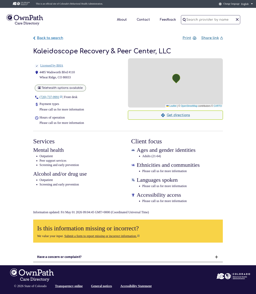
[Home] (24, 19)
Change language (231, 3)
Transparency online (69, 286)
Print (190, 38)
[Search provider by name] (210, 19)
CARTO (218, 106)
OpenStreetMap (189, 106)
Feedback (168, 19)
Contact (143, 19)
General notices (101, 286)
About (122, 19)
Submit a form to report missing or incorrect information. (100, 236)
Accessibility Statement (136, 286)
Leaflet (171, 106)
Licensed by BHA (49, 65)
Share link (212, 37)
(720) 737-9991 (49, 97)
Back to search (48, 38)
